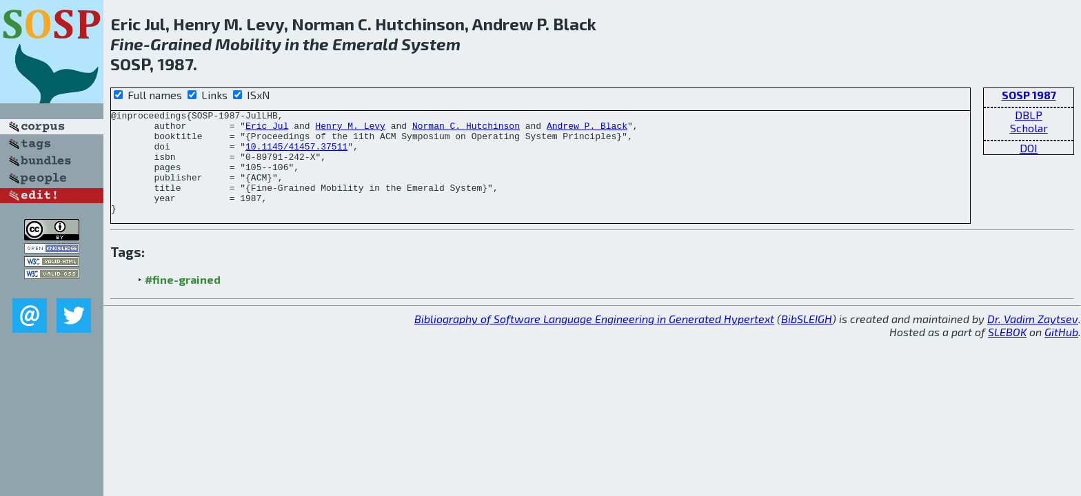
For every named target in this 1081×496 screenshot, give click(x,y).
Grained (181, 44)
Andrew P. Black (587, 129)
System (431, 44)
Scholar (1029, 127)
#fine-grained (183, 300)
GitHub (1061, 352)
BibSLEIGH (806, 339)
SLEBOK (1007, 352)
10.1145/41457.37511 (296, 154)
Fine (126, 44)
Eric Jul (266, 129)
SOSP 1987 (1029, 94)
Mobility (248, 44)
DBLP (1028, 114)
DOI (1029, 147)
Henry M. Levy (350, 129)
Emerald (365, 44)
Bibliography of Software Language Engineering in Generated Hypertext (594, 339)
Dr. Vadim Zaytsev (1032, 339)
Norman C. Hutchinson (466, 129)
